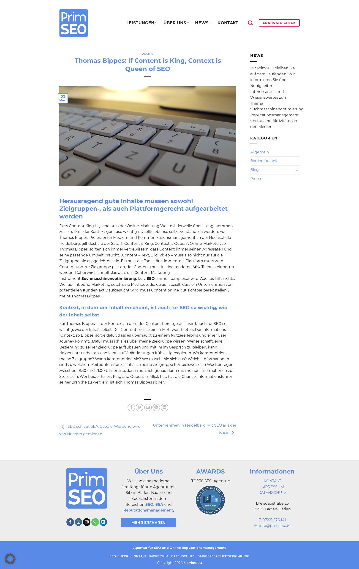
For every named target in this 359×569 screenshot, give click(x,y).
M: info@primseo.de (272, 525)
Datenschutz (183, 556)
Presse (256, 179)
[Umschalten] (297, 170)
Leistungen (142, 22)
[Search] (250, 23)
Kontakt (228, 22)
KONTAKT (272, 481)
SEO (149, 504)
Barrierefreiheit (264, 161)
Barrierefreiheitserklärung (223, 556)
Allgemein (259, 152)
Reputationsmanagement (148, 510)
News (203, 22)
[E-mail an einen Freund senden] (148, 407)
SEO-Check (119, 556)
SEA (159, 504)
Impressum (158, 556)
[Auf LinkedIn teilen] (164, 407)
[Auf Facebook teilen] (131, 407)
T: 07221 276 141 (272, 520)
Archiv (147, 53)
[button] (10, 559)
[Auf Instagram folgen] (78, 522)
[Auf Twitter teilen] (139, 407)
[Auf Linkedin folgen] (103, 522)
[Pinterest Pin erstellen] (156, 407)
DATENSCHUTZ (272, 492)
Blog (254, 170)
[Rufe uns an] (95, 522)
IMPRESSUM (272, 487)
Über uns (176, 22)
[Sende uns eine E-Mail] (87, 522)
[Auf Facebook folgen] (70, 522)
